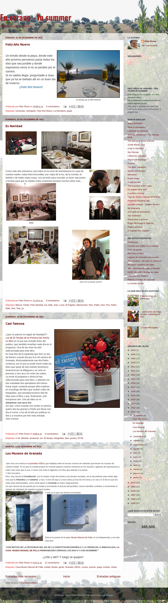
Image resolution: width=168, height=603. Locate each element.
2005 (133, 503)
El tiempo (48, 438)
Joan (56, 305)
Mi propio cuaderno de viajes (141, 265)
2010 (133, 482)
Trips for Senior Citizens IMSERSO (144, 197)
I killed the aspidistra (137, 156)
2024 (133, 358)
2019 (133, 379)
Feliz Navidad (36, 305)
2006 (133, 499)
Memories (132, 174)
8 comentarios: (52, 434)
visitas (114, 567)
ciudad (47, 567)
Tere (13, 308)
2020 (133, 375)
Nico (91, 305)
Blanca (19, 305)
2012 (133, 408)
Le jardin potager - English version (143, 204)
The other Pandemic (137, 167)
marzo (136, 469)
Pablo (97, 305)
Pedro (114, 305)
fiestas (54, 567)
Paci (103, 305)
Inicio (66, 576)
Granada (69, 567)
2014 (133, 399)
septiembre (138, 445)
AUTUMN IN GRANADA (139, 212)
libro (67, 438)
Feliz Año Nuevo (18, 44)
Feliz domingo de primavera (148, 297)
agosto (136, 449)
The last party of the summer (141, 141)
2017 (133, 387)
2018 (133, 383)
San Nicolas (133, 152)
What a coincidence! (137, 127)
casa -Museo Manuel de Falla (79, 537)
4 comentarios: (53, 106)
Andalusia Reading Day (138, 201)
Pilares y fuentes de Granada (141, 279)
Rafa (8, 308)
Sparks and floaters (137, 171)
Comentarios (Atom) (28, 583)
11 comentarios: (53, 562)
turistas (106, 567)
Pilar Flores (150, 41)
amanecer (34, 438)
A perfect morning (136, 193)
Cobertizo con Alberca (138, 276)
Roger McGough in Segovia (140, 223)
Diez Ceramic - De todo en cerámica (144, 261)
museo (85, 567)
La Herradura (59, 111)
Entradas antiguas (109, 576)
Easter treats (134, 178)
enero (136, 477)
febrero (137, 473)
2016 (133, 391)
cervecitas (20, 111)
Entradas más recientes (20, 576)
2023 (133, 362)
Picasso (131, 163)
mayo (136, 461)
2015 (133, 395)
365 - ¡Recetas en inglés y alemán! (144, 268)
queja (99, 567)
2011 (133, 412)
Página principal (135, 227)
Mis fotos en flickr (136, 253)
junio (135, 457)
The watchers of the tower (140, 186)
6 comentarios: (53, 300)
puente (92, 567)
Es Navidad (14, 126)
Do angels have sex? (137, 189)
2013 (133, 403)
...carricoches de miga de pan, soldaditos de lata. (150, 314)
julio (135, 453)
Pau (108, 305)
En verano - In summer (35, 17)
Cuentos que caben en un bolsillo (143, 246)
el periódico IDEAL (36, 463)
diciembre (138, 415)
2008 (133, 491)
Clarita (26, 305)
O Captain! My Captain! (138, 230)
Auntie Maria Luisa (136, 145)
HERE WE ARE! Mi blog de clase (143, 272)
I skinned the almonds (138, 131)
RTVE (80, 438)
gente (61, 567)
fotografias (59, 438)
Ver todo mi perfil (149, 45)
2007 (133, 495)
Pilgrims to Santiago (137, 160)
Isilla (50, 305)
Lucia (61, 305)
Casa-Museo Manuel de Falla (29, 567)
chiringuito (31, 111)
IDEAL (78, 567)
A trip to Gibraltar (135, 148)
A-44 (17, 438)
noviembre (138, 436)
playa (69, 111)
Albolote (24, 438)
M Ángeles (70, 305)
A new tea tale (134, 182)
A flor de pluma (135, 250)
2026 (133, 350)
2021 (133, 371)
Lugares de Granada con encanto (143, 257)
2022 (133, 367)
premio (73, 438)
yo (22, 308)
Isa (45, 305)
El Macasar (133, 242)
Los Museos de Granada (24, 453)
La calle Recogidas (149, 327)
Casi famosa (15, 324)
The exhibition (134, 216)
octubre (137, 440)
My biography (134, 208)
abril (135, 465)
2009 (133, 487)
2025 (133, 354)
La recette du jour (136, 283)
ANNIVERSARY (135, 123)
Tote (18, 308)
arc (41, 438)
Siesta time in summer (138, 219)
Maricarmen (82, 305)
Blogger (109, 595)
